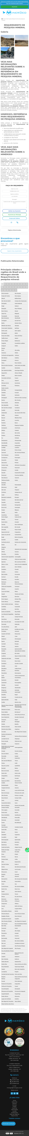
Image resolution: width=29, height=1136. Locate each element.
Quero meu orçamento (14, 251)
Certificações (14, 1112)
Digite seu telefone (14, 194)
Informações (14, 1109)
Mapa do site (14, 1115)
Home (14, 1100)
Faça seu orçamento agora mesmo (14, 3)
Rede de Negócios (14, 1114)
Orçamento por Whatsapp (14, 214)
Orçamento (14, 6)
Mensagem (14, 199)
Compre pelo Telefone (14, 218)
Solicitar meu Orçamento (14, 211)
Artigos (14, 1106)
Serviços (14, 1105)
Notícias (14, 1103)
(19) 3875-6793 (14, 1081)
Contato (14, 1111)
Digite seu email (14, 188)
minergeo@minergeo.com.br (14, 1087)
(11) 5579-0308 (14, 1079)
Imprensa (14, 1108)
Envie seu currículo (8, 1123)
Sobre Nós (14, 1102)
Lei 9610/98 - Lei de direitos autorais (19, 1011)
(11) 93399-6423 (14, 1083)
